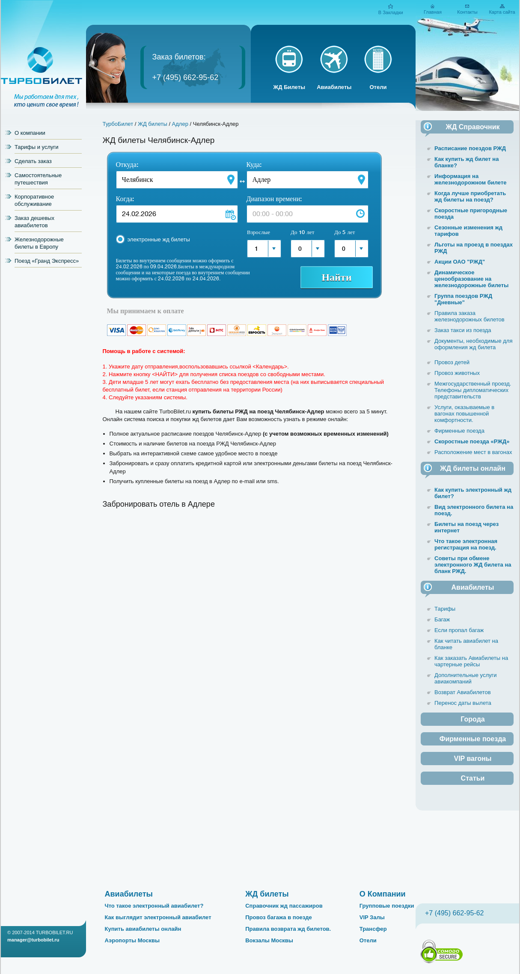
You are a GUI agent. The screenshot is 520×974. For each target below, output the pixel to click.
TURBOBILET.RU (54, 932)
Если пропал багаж (459, 630)
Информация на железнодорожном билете (470, 179)
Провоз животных (457, 373)
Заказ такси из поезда (462, 330)
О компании (30, 133)
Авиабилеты (334, 87)
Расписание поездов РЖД (470, 148)
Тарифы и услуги (37, 147)
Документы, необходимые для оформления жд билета (473, 344)
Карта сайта (502, 12)
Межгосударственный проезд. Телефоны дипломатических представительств (472, 390)
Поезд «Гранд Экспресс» (47, 261)
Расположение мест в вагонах (473, 452)
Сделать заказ (33, 161)
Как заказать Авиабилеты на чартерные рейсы (471, 661)
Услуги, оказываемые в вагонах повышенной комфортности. (464, 413)
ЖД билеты (152, 124)
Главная (433, 12)
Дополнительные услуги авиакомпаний (465, 678)
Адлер (180, 124)
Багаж (442, 619)
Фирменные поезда (459, 431)
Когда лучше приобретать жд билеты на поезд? (470, 196)
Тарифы (444, 609)
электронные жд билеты (159, 239)
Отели (377, 87)
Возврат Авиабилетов (462, 692)
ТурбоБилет (118, 124)
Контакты (467, 12)
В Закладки (390, 12)
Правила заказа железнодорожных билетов (469, 316)
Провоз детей (451, 362)
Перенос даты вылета (462, 703)
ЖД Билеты (289, 87)
